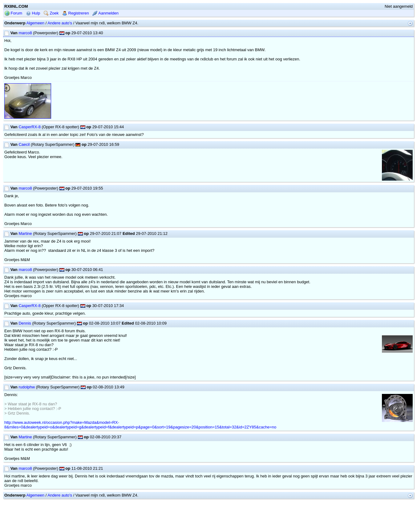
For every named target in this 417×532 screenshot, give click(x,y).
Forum (13, 13)
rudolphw (26, 387)
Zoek (51, 13)
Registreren (75, 13)
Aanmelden (105, 13)
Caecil (24, 144)
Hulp (33, 13)
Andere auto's (59, 23)
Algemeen (35, 23)
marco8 (25, 33)
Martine (25, 233)
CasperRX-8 (29, 127)
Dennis (24, 323)
